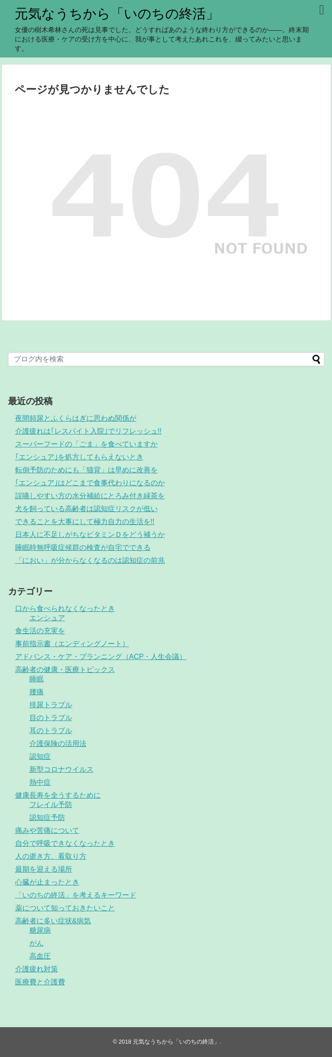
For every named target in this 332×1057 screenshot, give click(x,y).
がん (36, 943)
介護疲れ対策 (36, 969)
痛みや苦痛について (47, 830)
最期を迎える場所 (43, 869)
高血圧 (40, 956)
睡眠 (36, 679)
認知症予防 (47, 817)
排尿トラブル (50, 705)
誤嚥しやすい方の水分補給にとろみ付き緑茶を (90, 496)
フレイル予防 (50, 804)
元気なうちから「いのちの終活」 (117, 13)
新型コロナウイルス (61, 769)
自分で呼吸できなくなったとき (65, 843)
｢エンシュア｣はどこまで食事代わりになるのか (90, 483)
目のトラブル (50, 717)
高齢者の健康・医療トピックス (65, 669)
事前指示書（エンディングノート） (72, 643)
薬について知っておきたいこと (65, 908)
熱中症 (40, 782)
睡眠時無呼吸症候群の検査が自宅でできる (83, 547)
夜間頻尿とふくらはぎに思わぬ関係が (75, 418)
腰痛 (36, 692)
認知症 (40, 756)
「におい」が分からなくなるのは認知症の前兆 (90, 560)
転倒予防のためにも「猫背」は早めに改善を (86, 470)
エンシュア (47, 618)
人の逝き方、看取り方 (50, 856)
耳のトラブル (50, 730)
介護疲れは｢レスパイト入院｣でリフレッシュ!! (88, 431)
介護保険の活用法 (57, 743)
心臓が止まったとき (47, 882)
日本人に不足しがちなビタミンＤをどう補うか (90, 534)
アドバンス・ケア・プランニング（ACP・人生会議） (101, 656)
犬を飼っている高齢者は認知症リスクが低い (86, 508)
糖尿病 (40, 930)
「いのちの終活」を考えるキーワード (75, 895)
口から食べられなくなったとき (65, 608)
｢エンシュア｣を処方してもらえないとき (79, 457)
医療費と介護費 (40, 982)
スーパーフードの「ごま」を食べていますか (86, 444)
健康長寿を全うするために (58, 795)
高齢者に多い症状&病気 (53, 921)
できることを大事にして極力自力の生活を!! (85, 521)
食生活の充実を (40, 631)
